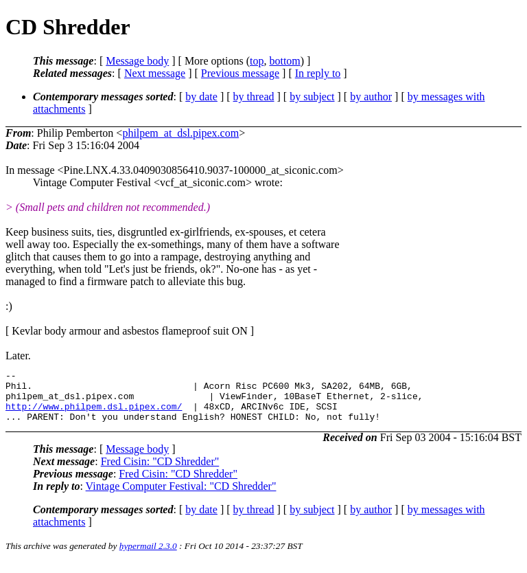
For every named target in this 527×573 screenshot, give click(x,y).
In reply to (318, 73)
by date (201, 96)
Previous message (240, 73)
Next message (154, 73)
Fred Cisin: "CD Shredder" (160, 471)
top (257, 61)
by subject (312, 96)
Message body (137, 61)
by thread (253, 96)
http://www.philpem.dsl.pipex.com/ (93, 414)
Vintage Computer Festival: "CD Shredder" (181, 496)
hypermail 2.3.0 (148, 556)
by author (371, 96)
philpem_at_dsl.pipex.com (180, 133)
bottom (284, 61)
